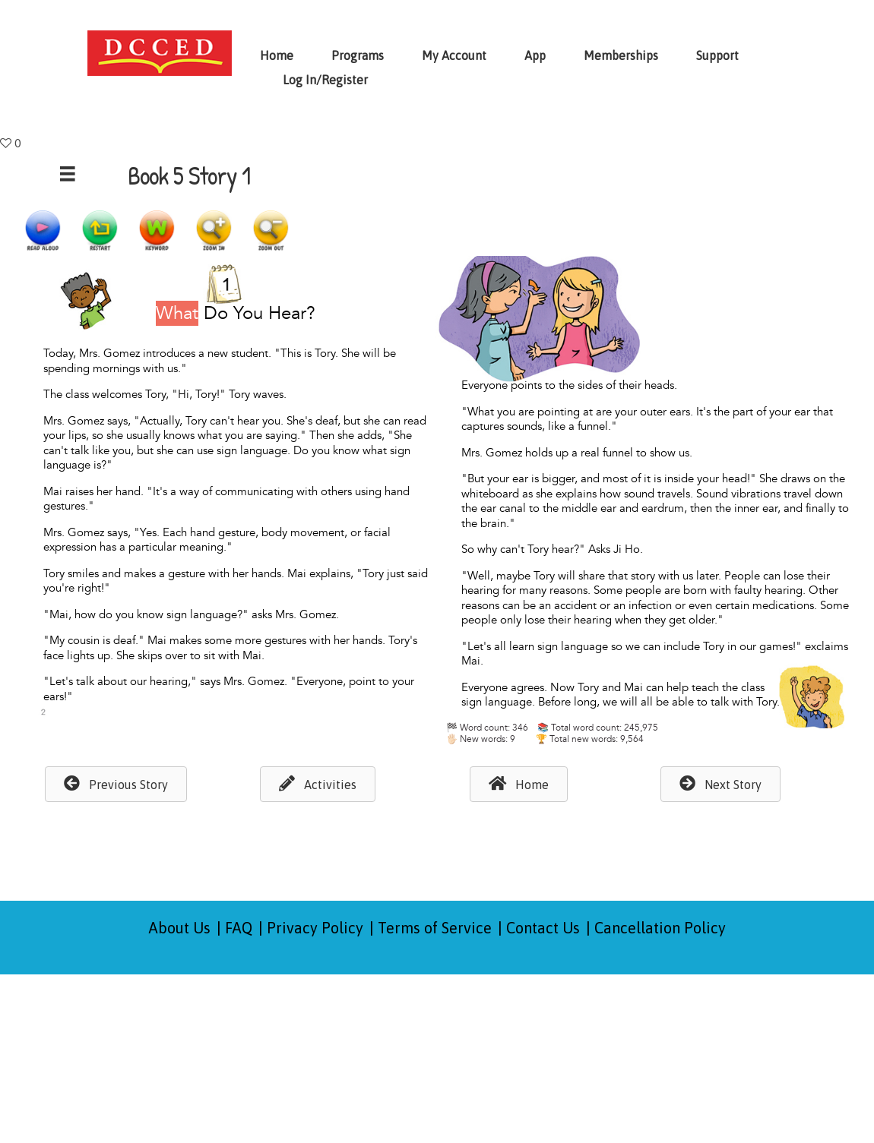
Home (276, 55)
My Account (454, 55)
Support (717, 55)
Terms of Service (435, 927)
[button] (116, 784)
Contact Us (543, 927)
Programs (357, 55)
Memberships (621, 55)
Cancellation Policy (660, 927)
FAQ (238, 927)
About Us (180, 927)
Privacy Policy (315, 927)
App (535, 55)
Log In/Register (325, 80)
